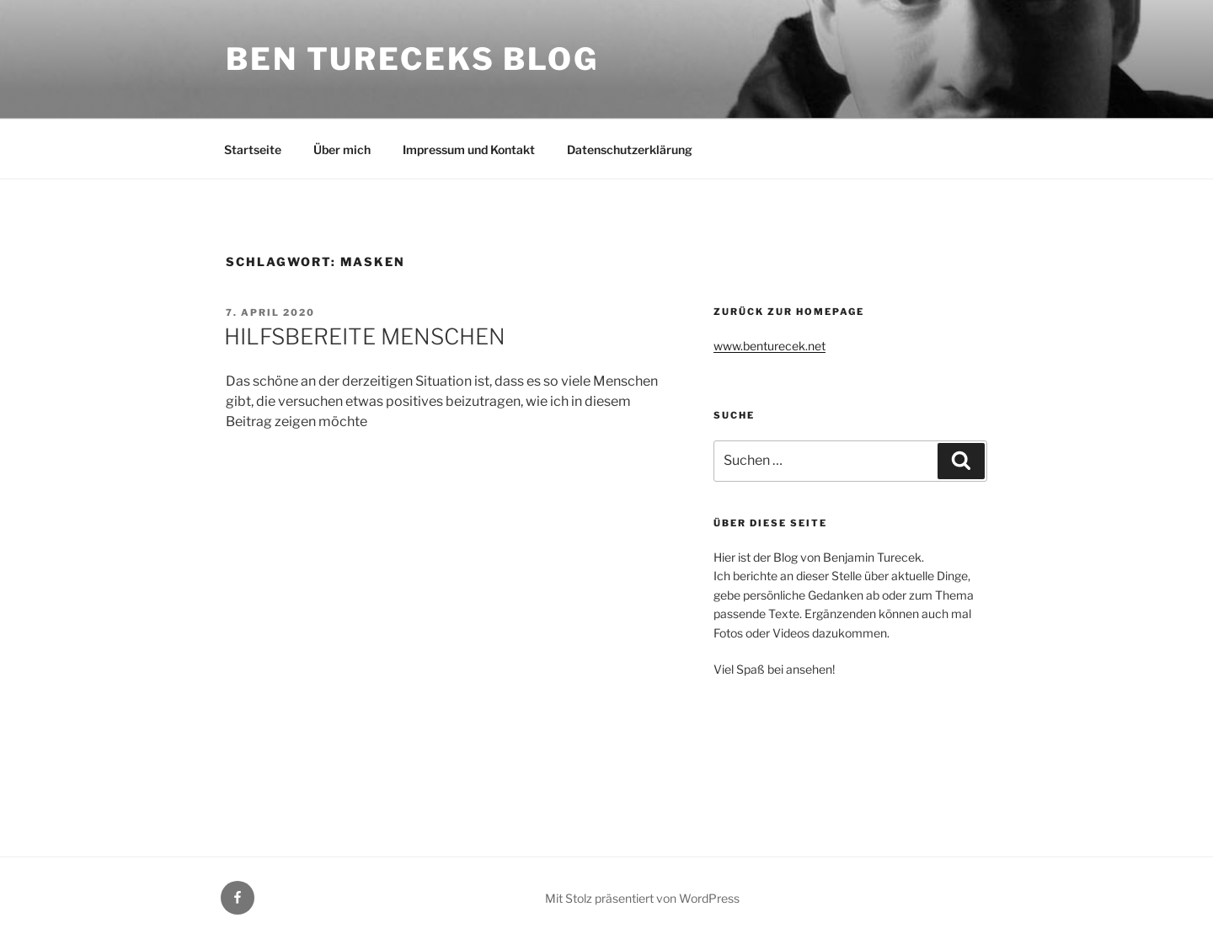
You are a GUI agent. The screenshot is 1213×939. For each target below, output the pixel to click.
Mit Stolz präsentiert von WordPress (642, 898)
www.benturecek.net (769, 346)
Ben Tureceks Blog (412, 58)
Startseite (252, 149)
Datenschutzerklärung (629, 149)
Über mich (342, 149)
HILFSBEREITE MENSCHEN (364, 336)
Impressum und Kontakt (469, 149)
